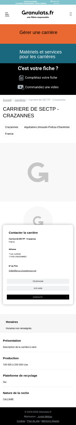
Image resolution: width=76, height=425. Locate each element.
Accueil (7, 99)
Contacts (50, 297)
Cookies (21, 421)
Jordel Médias (44, 416)
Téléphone (38, 281)
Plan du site (33, 421)
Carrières (20, 99)
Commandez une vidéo (38, 87)
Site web (38, 288)
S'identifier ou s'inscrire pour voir (22, 271)
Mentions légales (50, 421)
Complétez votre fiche (38, 77)
